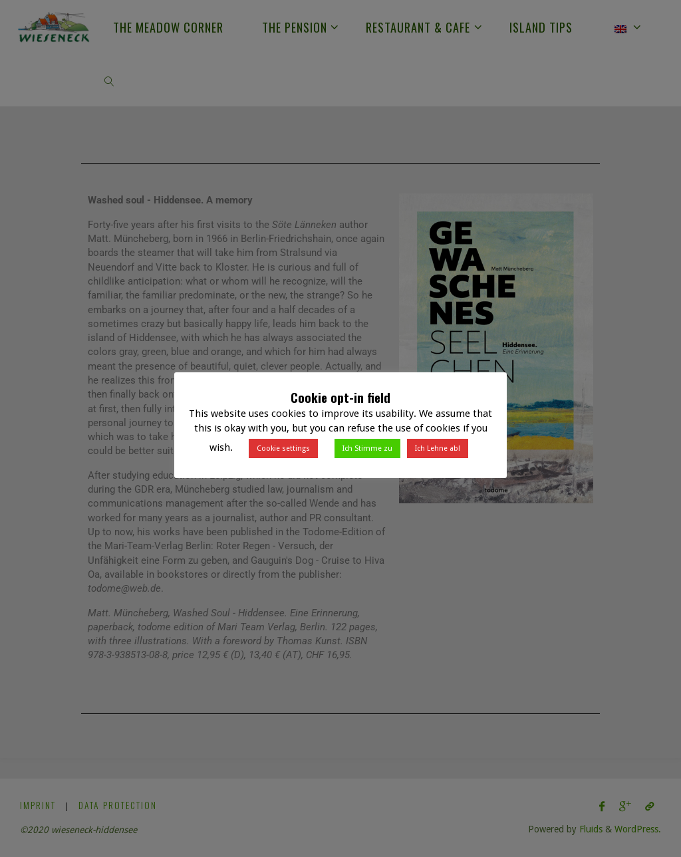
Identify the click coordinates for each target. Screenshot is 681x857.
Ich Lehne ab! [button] (437, 448)
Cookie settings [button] (283, 448)
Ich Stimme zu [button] (367, 448)
